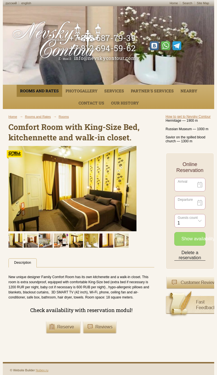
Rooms (63, 116)
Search (187, 3)
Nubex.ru (42, 370)
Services (114, 90)
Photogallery (81, 90)
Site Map (203, 3)
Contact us (91, 103)
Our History (125, 103)
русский (11, 3)
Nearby (189, 90)
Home (174, 3)
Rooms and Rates (39, 90)
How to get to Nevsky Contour (188, 117)
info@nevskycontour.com (105, 58)
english (26, 3)
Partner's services (152, 90)
